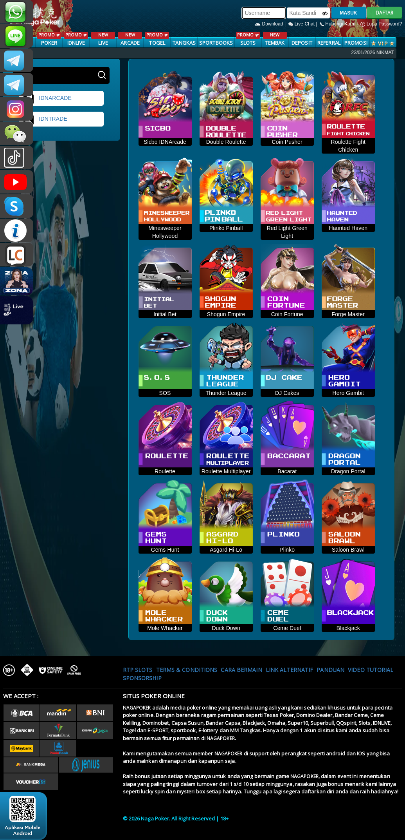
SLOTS (248, 39)
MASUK (348, 13)
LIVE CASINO (103, 43)
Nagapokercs (16, 84)
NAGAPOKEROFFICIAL (16, 182)
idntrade (45, 119)
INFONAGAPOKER (16, 230)
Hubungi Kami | (339, 24)
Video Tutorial (370, 669)
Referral (328, 42)
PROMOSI (355, 42)
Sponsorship (142, 678)
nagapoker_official (16, 36)
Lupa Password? (381, 24)
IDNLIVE (76, 39)
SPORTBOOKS (216, 42)
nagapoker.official (16, 109)
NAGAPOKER (137, 707)
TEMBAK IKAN (275, 43)
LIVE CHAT (16, 254)
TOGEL (157, 39)
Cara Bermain (241, 669)
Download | (271, 24)
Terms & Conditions (187, 669)
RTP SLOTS (138, 669)
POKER (49, 39)
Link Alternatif (289, 669)
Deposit (302, 42)
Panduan (330, 669)
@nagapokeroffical (16, 157)
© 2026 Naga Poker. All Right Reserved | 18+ (176, 818)
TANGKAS (184, 42)
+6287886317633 (16, 12)
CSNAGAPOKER (16, 60)
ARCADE (130, 39)
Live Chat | (303, 24)
